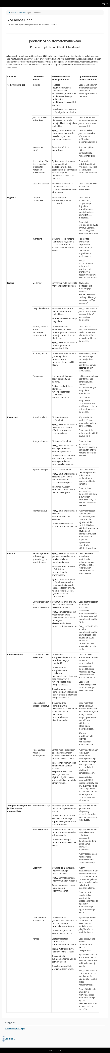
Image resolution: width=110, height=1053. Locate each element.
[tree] (55, 1039)
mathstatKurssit (19, 12)
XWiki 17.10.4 (55, 1050)
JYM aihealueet (34, 12)
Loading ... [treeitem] (10, 1038)
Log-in (105, 3)
